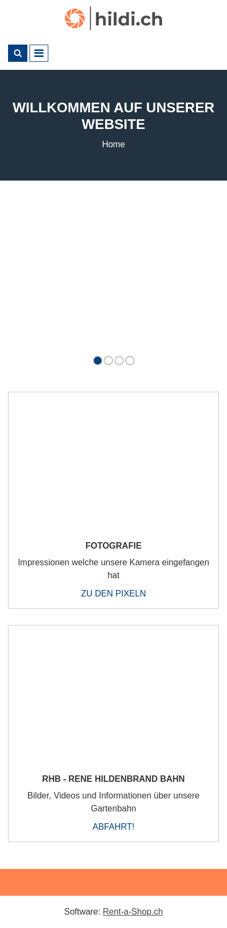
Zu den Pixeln (113, 593)
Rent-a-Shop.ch (132, 911)
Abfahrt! (114, 826)
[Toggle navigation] (39, 53)
